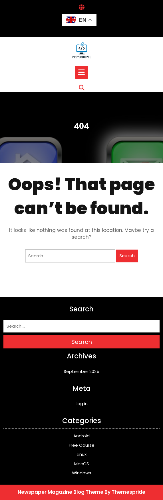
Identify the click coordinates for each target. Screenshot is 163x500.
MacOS (81, 464)
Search (127, 256)
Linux (81, 454)
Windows (81, 473)
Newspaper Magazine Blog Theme (60, 492)
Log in (82, 404)
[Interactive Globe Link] (81, 8)
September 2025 (81, 371)
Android (81, 436)
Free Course (81, 445)
